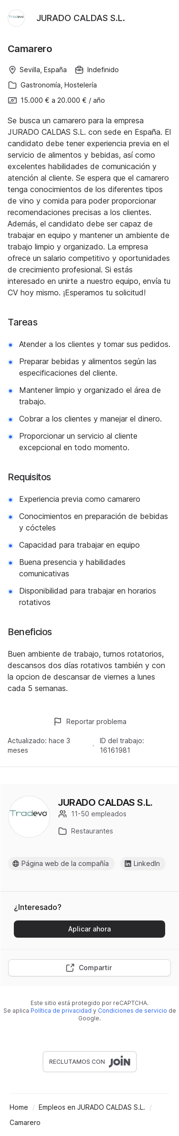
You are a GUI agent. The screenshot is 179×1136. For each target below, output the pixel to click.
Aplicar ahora (89, 929)
